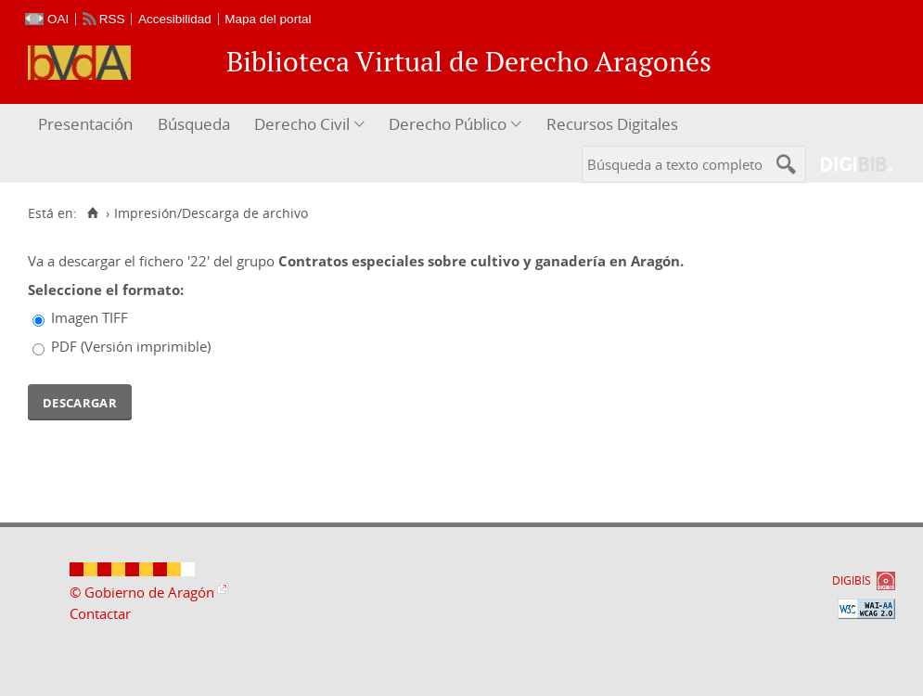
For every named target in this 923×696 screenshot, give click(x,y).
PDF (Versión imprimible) (131, 346)
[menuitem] (88, 125)
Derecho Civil (302, 124)
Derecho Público (447, 124)
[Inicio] (92, 213)
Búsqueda (194, 124)
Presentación (85, 124)
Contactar (100, 613)
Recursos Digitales (612, 124)
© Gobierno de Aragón (142, 592)
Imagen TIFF (89, 317)
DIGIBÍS (851, 580)
